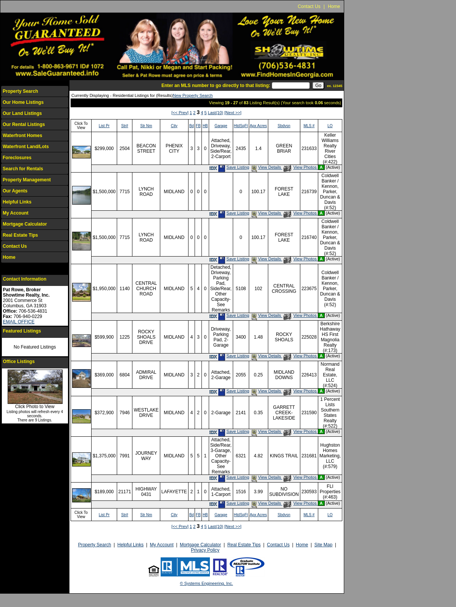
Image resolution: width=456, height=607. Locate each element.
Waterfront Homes (22, 135)
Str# (124, 126)
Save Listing (233, 167)
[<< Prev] (180, 112)
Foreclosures (17, 157)
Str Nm (146, 126)
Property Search (20, 91)
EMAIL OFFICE (19, 321)
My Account (16, 213)
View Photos (301, 167)
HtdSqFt (241, 126)
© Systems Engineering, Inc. (206, 583)
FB (198, 126)
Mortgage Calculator (25, 224)
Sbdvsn (284, 126)
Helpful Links (17, 202)
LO (329, 126)
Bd (191, 126)
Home (334, 6)
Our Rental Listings (24, 124)
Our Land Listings (22, 113)
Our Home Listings (23, 102)
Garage (220, 126)
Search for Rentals (23, 168)
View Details (266, 167)
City (174, 126)
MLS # (308, 126)
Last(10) (215, 112)
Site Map (323, 544)
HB (205, 126)
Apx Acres (258, 126)
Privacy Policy (205, 550)
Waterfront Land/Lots (26, 146)
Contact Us (309, 6)
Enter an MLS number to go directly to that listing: (215, 85)
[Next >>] (233, 112)
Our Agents (15, 191)
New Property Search (193, 95)
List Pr (104, 126)
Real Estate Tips (20, 235)
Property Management (27, 179)
